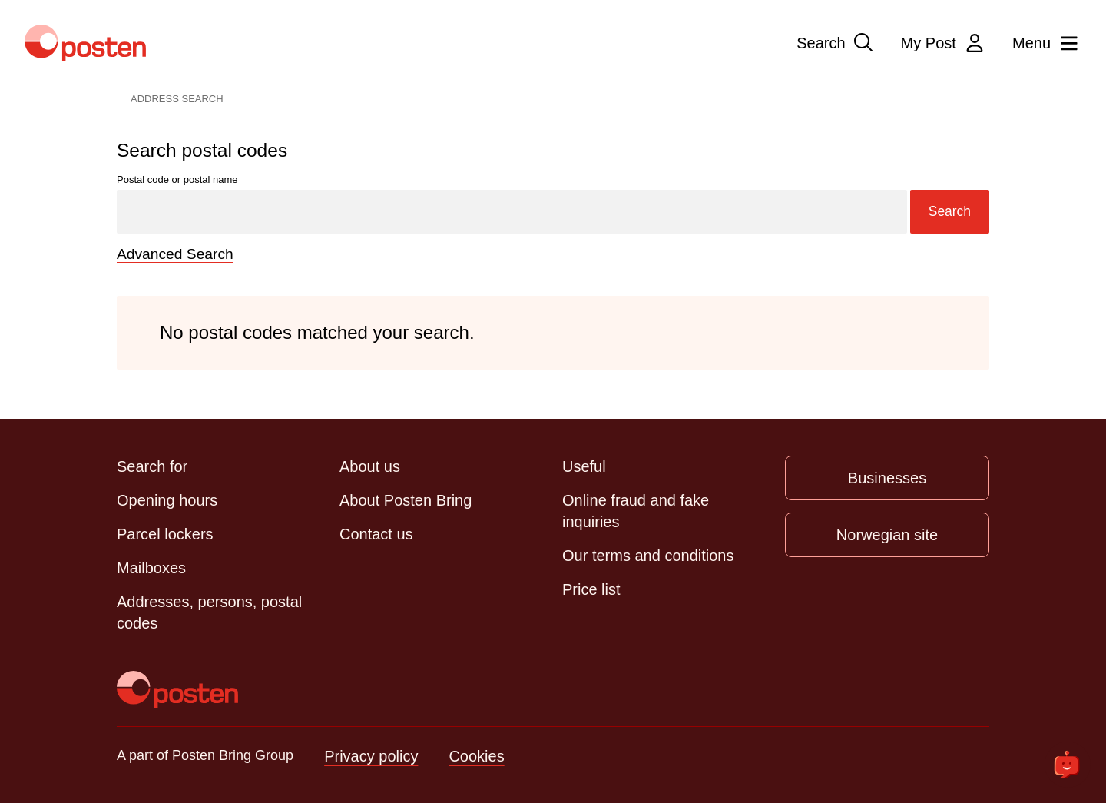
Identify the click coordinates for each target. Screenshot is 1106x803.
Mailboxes (151, 567)
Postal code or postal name (553, 204)
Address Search (177, 99)
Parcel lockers (165, 533)
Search (836, 43)
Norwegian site (887, 534)
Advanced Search (177, 253)
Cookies (476, 755)
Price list (591, 588)
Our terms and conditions (647, 554)
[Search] (511, 212)
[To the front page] (177, 688)
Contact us (376, 533)
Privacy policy (371, 755)
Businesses (887, 477)
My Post (944, 43)
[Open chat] (1068, 765)
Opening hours (167, 499)
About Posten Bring (405, 499)
